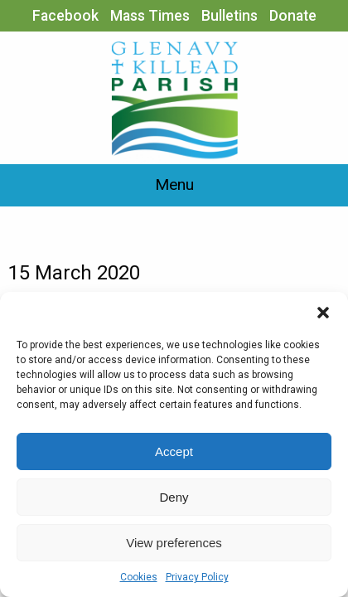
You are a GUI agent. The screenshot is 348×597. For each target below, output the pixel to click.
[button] (323, 312)
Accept (174, 451)
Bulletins (229, 15)
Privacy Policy (197, 577)
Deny (173, 497)
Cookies (138, 577)
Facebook (65, 15)
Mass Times (150, 15)
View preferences (174, 543)
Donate (293, 15)
